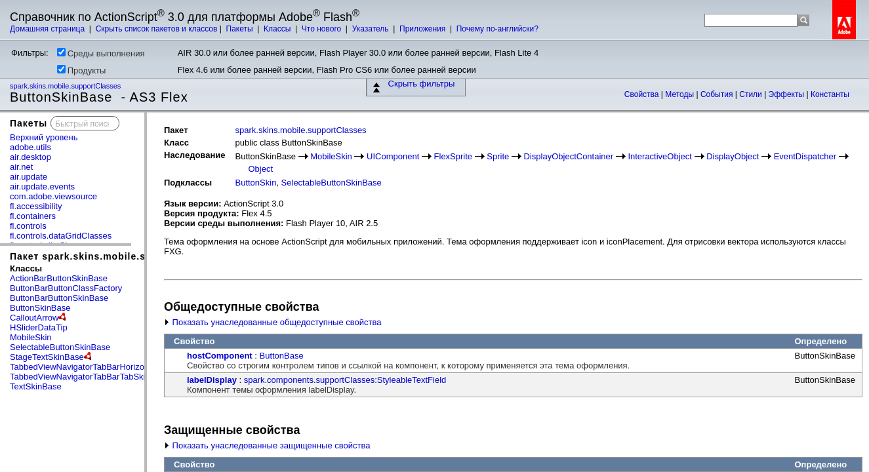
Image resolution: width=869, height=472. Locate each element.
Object (260, 169)
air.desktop (30, 157)
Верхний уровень (44, 137)
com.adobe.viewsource (53, 196)
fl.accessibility (36, 206)
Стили (751, 94)
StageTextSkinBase (47, 357)
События (717, 94)
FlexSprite (453, 156)
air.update (28, 177)
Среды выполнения (101, 53)
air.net (21, 167)
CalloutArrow (34, 318)
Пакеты (240, 28)
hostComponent (220, 356)
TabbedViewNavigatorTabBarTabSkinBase (89, 377)
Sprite (498, 156)
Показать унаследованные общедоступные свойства (272, 322)
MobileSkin (31, 337)
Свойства (642, 94)
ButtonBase (282, 356)
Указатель (371, 28)
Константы (830, 94)
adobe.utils (30, 147)
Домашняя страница (48, 28)
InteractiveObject (660, 156)
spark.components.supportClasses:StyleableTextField (345, 380)
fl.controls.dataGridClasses (60, 236)
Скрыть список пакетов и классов (157, 28)
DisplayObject (732, 156)
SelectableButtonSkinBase (60, 347)
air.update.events (42, 186)
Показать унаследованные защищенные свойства (267, 445)
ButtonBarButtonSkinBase (59, 298)
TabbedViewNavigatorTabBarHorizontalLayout (97, 367)
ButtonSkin (255, 182)
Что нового (323, 28)
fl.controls (28, 226)
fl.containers (33, 216)
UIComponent (393, 156)
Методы (680, 94)
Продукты (81, 70)
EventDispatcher (805, 156)
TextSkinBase (36, 386)
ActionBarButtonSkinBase (59, 278)
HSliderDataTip (39, 327)
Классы (278, 28)
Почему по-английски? (497, 28)
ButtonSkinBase (40, 308)
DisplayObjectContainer (569, 156)
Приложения (423, 28)
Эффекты (788, 94)
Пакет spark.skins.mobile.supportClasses (114, 256)
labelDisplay (212, 380)
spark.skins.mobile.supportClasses (66, 86)
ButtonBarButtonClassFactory (66, 288)
